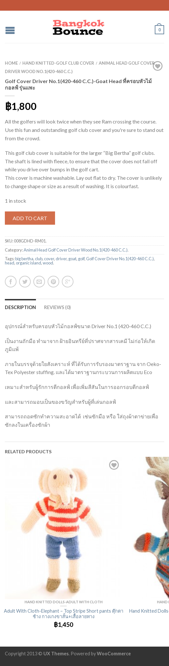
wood (48, 262)
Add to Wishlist (158, 66)
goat (72, 258)
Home (11, 63)
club (38, 258)
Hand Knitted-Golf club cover (58, 63)
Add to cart (30, 218)
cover (49, 258)
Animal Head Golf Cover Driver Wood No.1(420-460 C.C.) (76, 249)
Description (20, 307)
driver (61, 258)
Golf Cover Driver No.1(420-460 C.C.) (120, 258)
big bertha (24, 258)
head (9, 262)
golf (81, 258)
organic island (28, 262)
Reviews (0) (57, 307)
